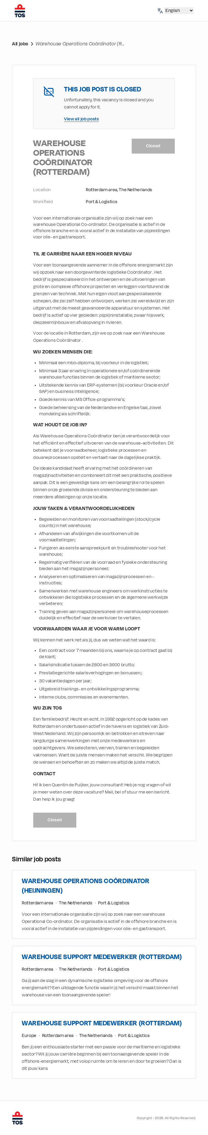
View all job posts (81, 119)
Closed (153, 146)
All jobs (20, 44)
